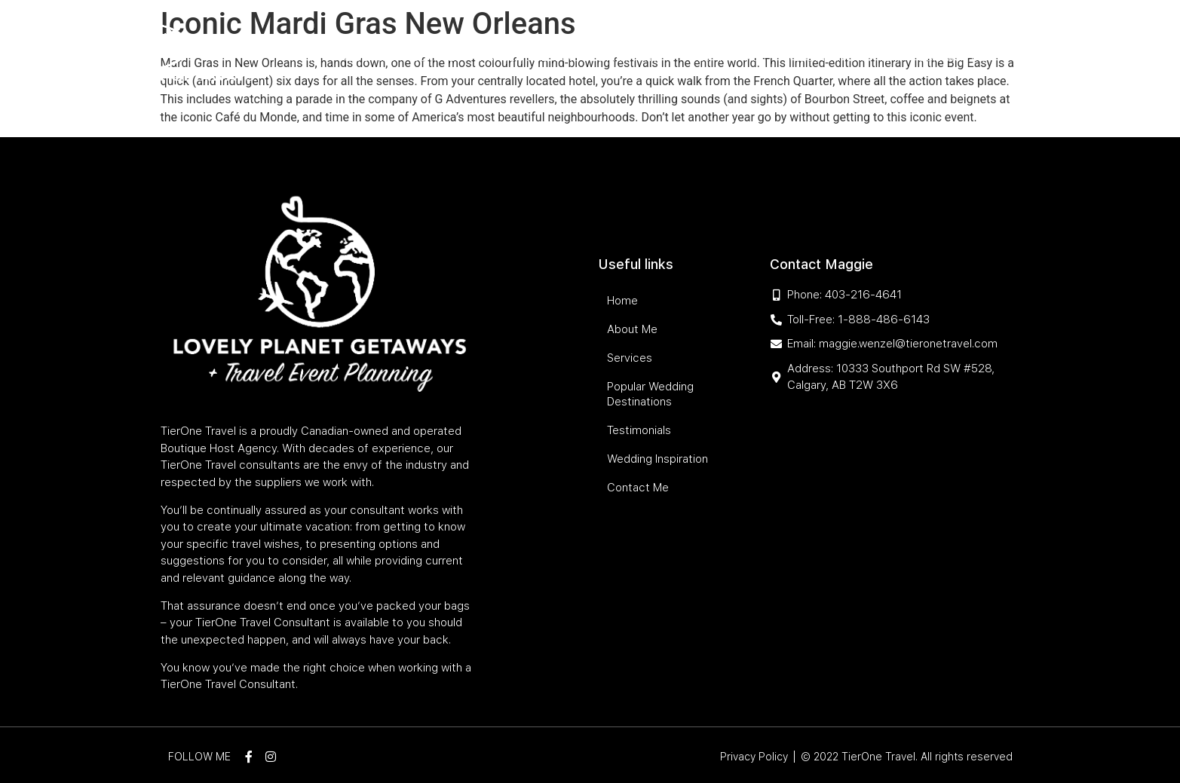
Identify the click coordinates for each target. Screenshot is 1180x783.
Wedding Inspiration (842, 57)
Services (436, 57)
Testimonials (728, 57)
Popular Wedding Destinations (576, 57)
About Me (367, 57)
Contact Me (952, 57)
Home (306, 57)
